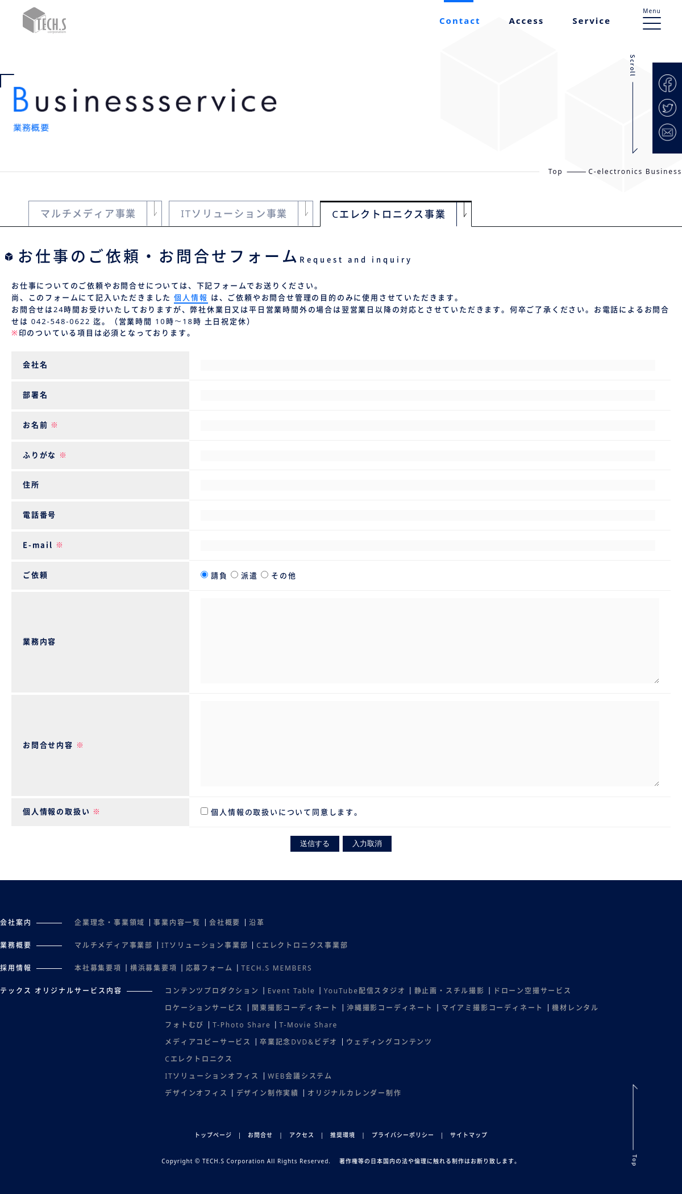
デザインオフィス (196, 1093)
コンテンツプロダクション (212, 991)
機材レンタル (575, 1008)
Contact (460, 20)
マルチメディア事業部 (113, 945)
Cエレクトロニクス (199, 1059)
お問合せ (260, 1135)
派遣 (249, 575)
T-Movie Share (308, 1025)
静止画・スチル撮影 (449, 991)
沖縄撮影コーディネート (390, 1008)
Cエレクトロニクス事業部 (302, 945)
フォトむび (184, 1025)
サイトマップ (469, 1135)
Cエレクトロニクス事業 (389, 214)
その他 (282, 575)
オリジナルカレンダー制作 (354, 1093)
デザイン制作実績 (267, 1093)
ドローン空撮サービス (532, 991)
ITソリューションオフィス (212, 1076)
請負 (219, 575)
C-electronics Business (635, 171)
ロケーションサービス (204, 1008)
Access (526, 20)
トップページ (213, 1135)
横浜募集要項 (153, 968)
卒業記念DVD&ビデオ (299, 1042)
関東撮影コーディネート (295, 1008)
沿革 (257, 922)
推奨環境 (342, 1135)
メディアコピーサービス (208, 1042)
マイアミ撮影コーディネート (492, 1008)
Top (555, 171)
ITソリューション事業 (234, 213)
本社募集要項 (98, 968)
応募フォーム (209, 968)
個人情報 (190, 297)
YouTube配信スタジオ (365, 991)
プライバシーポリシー (403, 1135)
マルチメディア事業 (88, 213)
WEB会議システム (300, 1076)
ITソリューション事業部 (204, 945)
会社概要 (224, 922)
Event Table (291, 991)
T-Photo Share (242, 1025)
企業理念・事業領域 (109, 922)
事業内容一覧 (177, 922)
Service (591, 20)
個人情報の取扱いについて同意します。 (285, 812)
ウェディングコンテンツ (389, 1042)
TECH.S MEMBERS (276, 968)
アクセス (301, 1135)
